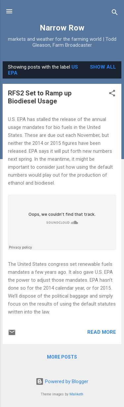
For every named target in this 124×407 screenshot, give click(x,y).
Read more (101, 332)
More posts (62, 357)
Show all (103, 67)
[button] (112, 94)
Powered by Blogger (62, 381)
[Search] (115, 13)
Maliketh (76, 394)
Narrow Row (62, 27)
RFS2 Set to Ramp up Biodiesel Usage (39, 97)
